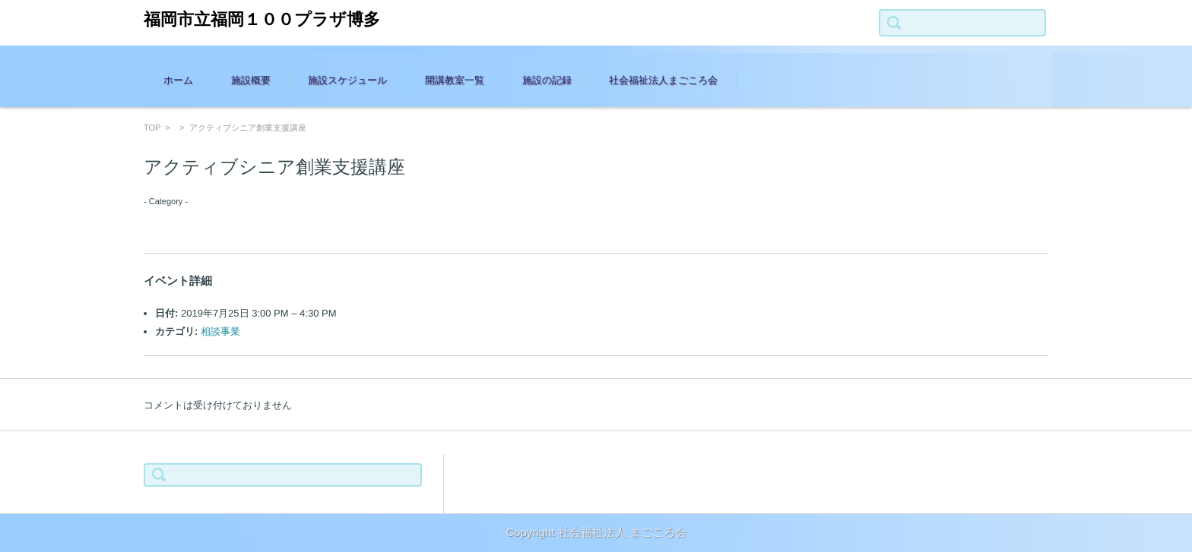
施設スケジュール (347, 80)
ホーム (178, 80)
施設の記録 (547, 80)
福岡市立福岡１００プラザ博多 (262, 19)
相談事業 (220, 331)
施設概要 (251, 80)
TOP (152, 127)
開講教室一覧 (454, 80)
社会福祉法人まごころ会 (663, 80)
